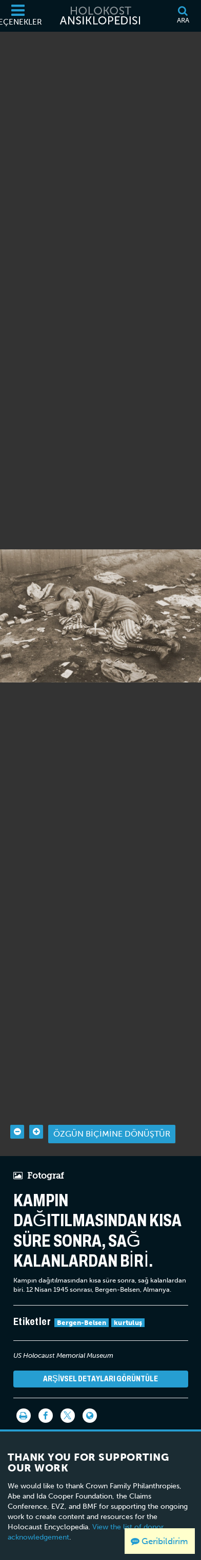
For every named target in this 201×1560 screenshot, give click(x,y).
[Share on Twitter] (68, 1399)
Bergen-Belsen (81, 1306)
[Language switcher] (90, 1399)
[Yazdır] (23, 1399)
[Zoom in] (36, 1115)
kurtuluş (128, 1306)
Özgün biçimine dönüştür (111, 1117)
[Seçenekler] (18, 16)
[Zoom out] (17, 1115)
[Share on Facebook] (45, 1399)
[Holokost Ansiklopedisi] (100, 16)
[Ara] (183, 16)
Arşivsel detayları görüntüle (100, 1362)
